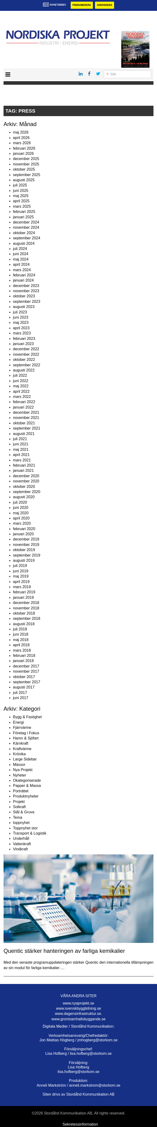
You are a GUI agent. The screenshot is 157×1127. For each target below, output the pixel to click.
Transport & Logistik (29, 833)
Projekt (19, 802)
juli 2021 (20, 439)
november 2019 (26, 545)
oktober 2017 (24, 677)
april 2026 (21, 138)
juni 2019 (20, 571)
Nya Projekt (23, 770)
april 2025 (21, 201)
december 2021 (26, 412)
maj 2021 (21, 449)
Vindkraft (20, 849)
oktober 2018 (24, 613)
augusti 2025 (24, 180)
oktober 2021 (24, 423)
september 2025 (26, 175)
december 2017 (26, 666)
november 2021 (26, 418)
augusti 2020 (24, 497)
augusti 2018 (24, 624)
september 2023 (26, 302)
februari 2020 (24, 529)
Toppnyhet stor (25, 828)
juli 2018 (20, 629)
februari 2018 (24, 656)
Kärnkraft (20, 743)
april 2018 (21, 645)
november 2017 (26, 671)
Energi (18, 722)
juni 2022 (20, 381)
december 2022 (26, 349)
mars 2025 (22, 206)
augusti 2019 (24, 560)
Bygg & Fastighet (27, 717)
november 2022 (26, 354)
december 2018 (26, 603)
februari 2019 (24, 592)
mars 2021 (22, 460)
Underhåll (21, 838)
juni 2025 (20, 191)
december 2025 (26, 159)
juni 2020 (20, 508)
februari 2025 (24, 212)
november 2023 (26, 291)
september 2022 (26, 365)
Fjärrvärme (22, 728)
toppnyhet (21, 823)
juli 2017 (20, 693)
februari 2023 (24, 339)
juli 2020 (20, 502)
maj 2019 (21, 576)
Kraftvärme (22, 749)
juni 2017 (20, 698)
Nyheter (19, 775)
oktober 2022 (24, 360)
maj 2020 (21, 513)
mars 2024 (22, 270)
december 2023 (26, 286)
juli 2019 (20, 566)
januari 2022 (23, 407)
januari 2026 (23, 154)
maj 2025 (21, 196)
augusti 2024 (24, 243)
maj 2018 (21, 640)
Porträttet (21, 791)
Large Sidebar (25, 759)
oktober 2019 (24, 550)
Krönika (19, 754)
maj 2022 (21, 386)
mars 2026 (22, 143)
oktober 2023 (24, 296)
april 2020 (21, 518)
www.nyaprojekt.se (78, 1003)
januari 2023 (23, 344)
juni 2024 (20, 254)
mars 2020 (22, 523)
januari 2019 (23, 597)
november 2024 (26, 227)
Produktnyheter (26, 796)
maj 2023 (21, 323)
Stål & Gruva (23, 812)
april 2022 (21, 391)
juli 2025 (20, 185)
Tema (17, 817)
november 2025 (26, 164)
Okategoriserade (27, 780)
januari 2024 (23, 280)
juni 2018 (20, 634)
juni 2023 (20, 317)
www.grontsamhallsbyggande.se (78, 1019)
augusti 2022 (24, 370)
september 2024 (26, 238)
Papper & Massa (27, 786)
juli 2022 (20, 375)
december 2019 (26, 539)
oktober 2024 (24, 233)
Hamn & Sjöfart (25, 738)
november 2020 (26, 481)
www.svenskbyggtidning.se (78, 1008)
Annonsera (104, 5)
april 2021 (21, 455)
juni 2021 (20, 444)
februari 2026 (24, 148)
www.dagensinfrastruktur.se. (78, 1014)
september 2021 (26, 428)
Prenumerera (82, 5)
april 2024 (21, 264)
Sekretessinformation (80, 1124)
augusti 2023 (24, 307)
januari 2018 (23, 661)
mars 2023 (22, 333)
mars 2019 (22, 587)
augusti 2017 (24, 687)
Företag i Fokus (26, 733)
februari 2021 (24, 465)
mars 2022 (22, 397)
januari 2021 (23, 471)
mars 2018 (22, 650)
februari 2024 (24, 275)
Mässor (19, 765)
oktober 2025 (24, 169)
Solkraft (19, 807)
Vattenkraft (22, 844)
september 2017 (26, 682)
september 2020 (26, 492)
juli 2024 (20, 249)
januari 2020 (23, 534)
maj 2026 (21, 132)
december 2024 (26, 222)
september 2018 (26, 618)
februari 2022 (24, 402)
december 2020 (26, 476)
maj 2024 (21, 259)
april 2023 (21, 328)
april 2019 (21, 582)
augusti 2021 (24, 434)
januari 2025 (23, 217)
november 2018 (26, 608)
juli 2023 (20, 312)
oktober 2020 (24, 487)
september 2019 (26, 555)
